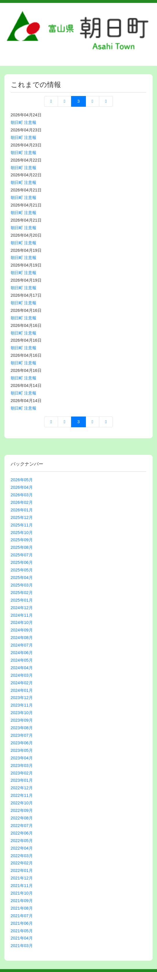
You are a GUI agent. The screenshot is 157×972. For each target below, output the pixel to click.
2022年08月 (22, 818)
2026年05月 (22, 479)
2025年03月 (22, 585)
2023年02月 (22, 773)
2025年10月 (22, 532)
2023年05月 (22, 750)
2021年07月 (22, 915)
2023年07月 (22, 735)
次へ (92, 101)
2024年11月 (22, 615)
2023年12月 (22, 697)
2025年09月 (22, 539)
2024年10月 (22, 622)
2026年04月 (22, 487)
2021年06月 (22, 923)
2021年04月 (22, 938)
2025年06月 (22, 562)
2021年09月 (22, 900)
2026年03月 (22, 495)
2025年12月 (22, 517)
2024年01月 (22, 690)
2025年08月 (22, 547)
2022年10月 (22, 803)
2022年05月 (22, 840)
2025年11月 (22, 525)
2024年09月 (22, 630)
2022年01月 (22, 870)
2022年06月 (22, 833)
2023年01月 (22, 780)
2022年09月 (22, 810)
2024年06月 (22, 652)
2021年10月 (22, 893)
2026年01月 (22, 510)
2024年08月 (22, 637)
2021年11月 (22, 885)
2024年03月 (22, 675)
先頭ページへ (51, 101)
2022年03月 (22, 855)
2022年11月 (22, 795)
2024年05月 (22, 660)
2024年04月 (22, 667)
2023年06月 (22, 743)
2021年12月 (22, 878)
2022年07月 (22, 825)
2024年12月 (22, 607)
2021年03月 (22, 945)
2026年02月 (22, 502)
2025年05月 (22, 570)
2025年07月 (22, 555)
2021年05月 (22, 930)
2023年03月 (22, 765)
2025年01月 (22, 600)
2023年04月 (22, 758)
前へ (64, 101)
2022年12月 (22, 787)
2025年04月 (22, 577)
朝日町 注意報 (23, 122)
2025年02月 (22, 592)
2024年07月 (22, 645)
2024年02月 (22, 682)
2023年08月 (22, 727)
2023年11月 (22, 705)
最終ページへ (106, 101)
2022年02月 (22, 863)
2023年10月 (22, 712)
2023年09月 (22, 720)
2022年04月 (22, 848)
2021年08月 (22, 908)
